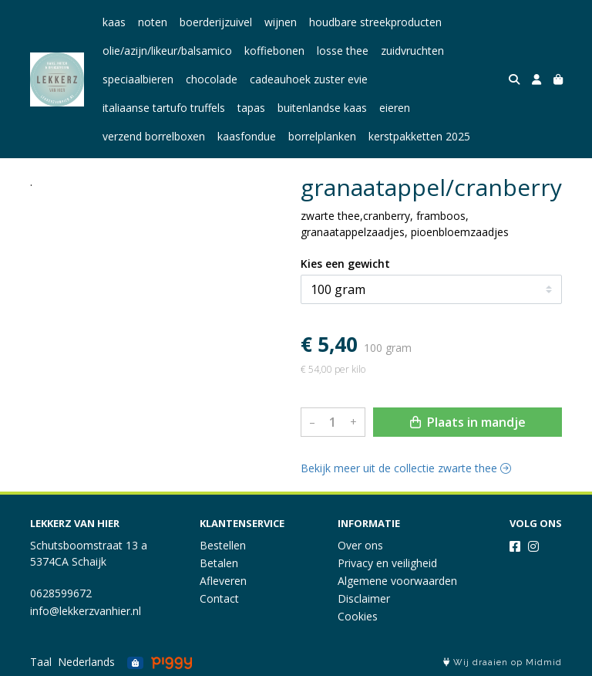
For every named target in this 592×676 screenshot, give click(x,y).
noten (152, 22)
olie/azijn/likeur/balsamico (167, 50)
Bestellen (223, 545)
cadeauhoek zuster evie (309, 79)
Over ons (360, 545)
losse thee (342, 50)
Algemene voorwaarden (397, 580)
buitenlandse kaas (322, 107)
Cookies (358, 616)
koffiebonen (274, 50)
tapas (251, 107)
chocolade (211, 79)
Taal (41, 661)
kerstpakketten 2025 (419, 136)
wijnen (280, 22)
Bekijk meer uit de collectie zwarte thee (406, 468)
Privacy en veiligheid (387, 563)
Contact (219, 598)
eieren (394, 107)
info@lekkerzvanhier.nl (85, 610)
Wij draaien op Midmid (502, 662)
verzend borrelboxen (154, 136)
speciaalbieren (138, 79)
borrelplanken (322, 136)
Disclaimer (364, 598)
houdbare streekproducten (375, 22)
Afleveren (223, 580)
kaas (114, 22)
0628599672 (61, 593)
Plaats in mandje (468, 422)
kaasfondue (246, 136)
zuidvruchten (412, 50)
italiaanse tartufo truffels (164, 107)
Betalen (219, 563)
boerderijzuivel (216, 22)
